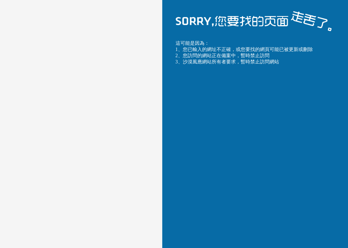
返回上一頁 (195, 192)
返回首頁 (243, 192)
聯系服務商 (291, 192)
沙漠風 (279, 97)
